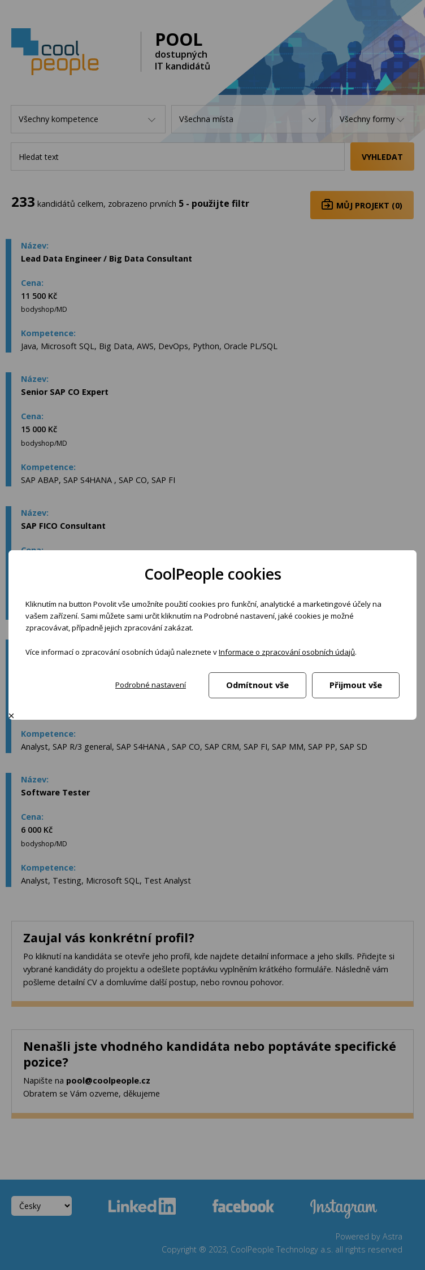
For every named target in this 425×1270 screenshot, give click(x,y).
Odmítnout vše (257, 684)
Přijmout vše (355, 684)
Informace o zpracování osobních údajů (287, 652)
